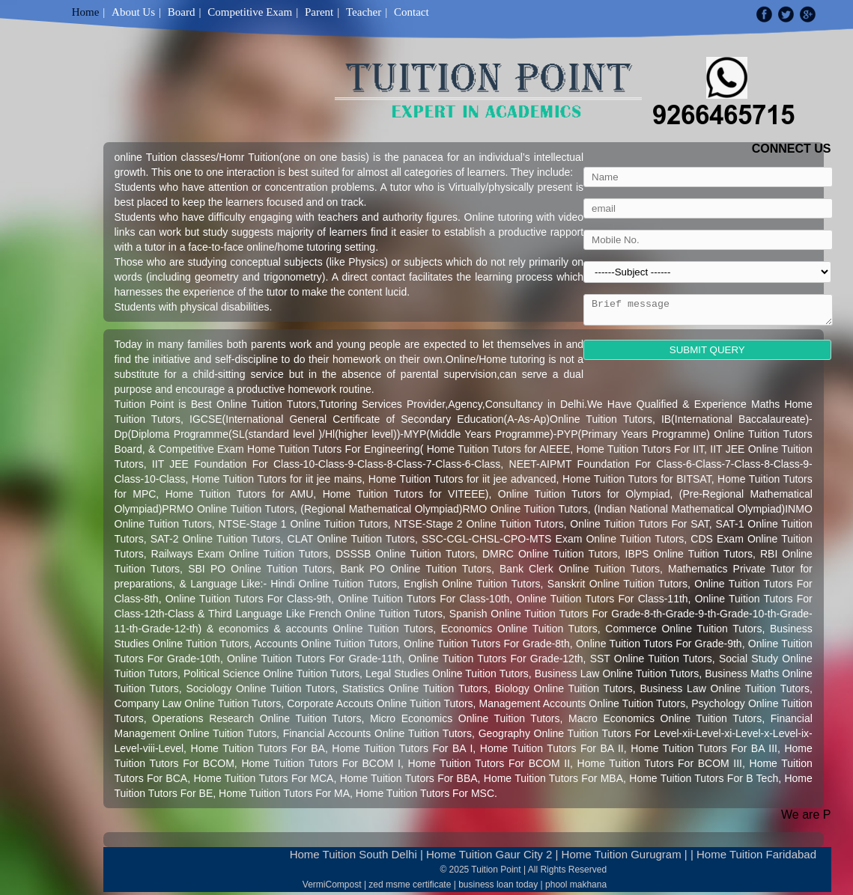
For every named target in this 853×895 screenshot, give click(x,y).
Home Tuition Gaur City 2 (489, 854)
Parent (319, 12)
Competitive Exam (249, 12)
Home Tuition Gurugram (622, 854)
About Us (133, 12)
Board (181, 12)
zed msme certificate (409, 884)
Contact (411, 12)
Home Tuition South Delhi (353, 854)
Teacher (363, 12)
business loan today (498, 884)
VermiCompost (332, 884)
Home (86, 12)
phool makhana (576, 884)
